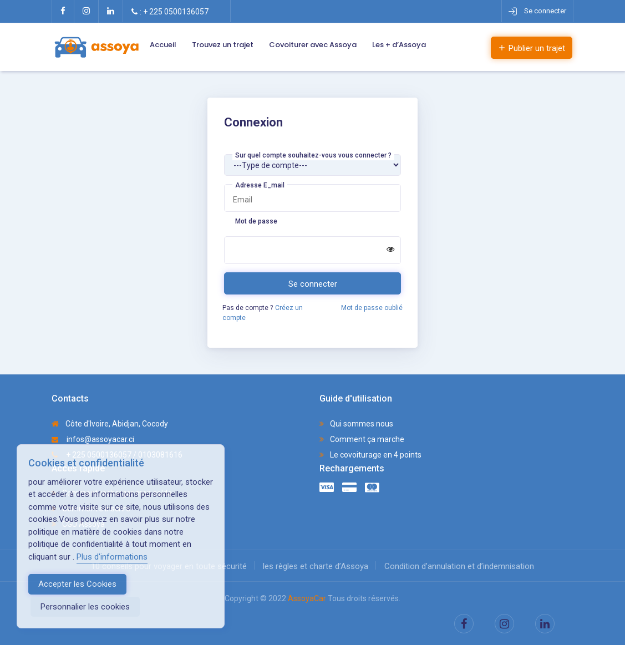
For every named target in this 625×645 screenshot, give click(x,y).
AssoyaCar (307, 598)
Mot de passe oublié (372, 308)
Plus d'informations (112, 557)
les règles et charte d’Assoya (315, 566)
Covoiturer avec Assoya (313, 44)
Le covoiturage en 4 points (370, 454)
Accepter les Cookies (77, 584)
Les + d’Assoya (399, 44)
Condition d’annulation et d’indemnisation (459, 566)
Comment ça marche (361, 439)
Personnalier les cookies (85, 607)
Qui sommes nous (356, 423)
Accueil (163, 44)
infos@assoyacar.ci (93, 439)
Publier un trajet (531, 48)
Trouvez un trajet (222, 44)
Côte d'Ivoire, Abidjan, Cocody (110, 423)
